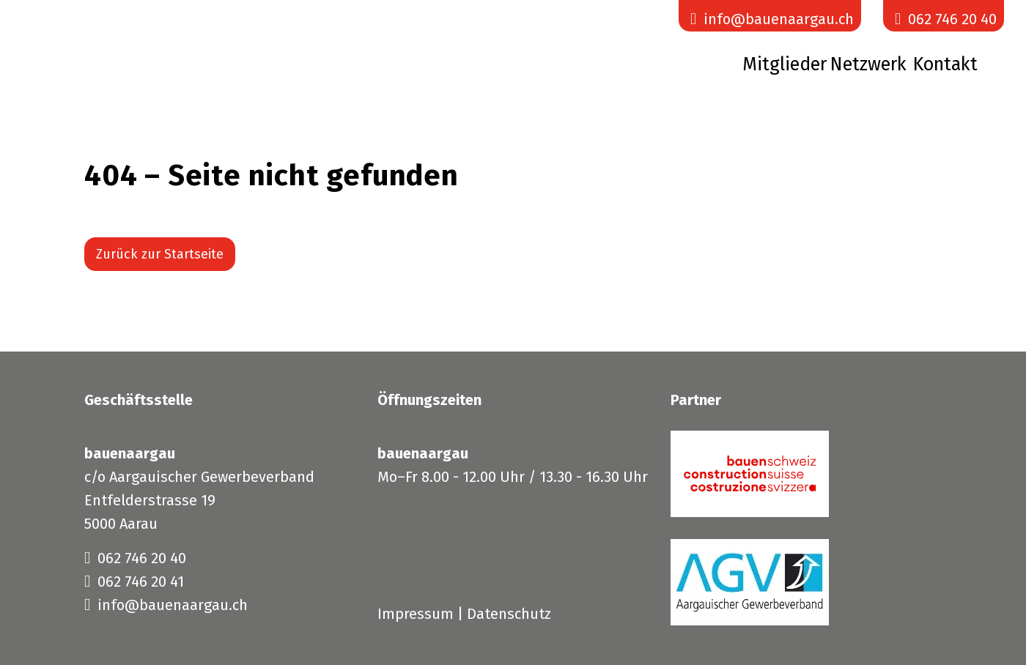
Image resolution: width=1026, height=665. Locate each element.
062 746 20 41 (134, 581)
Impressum (415, 614)
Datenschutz (509, 614)
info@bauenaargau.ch (166, 605)
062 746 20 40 (135, 558)
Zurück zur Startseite (160, 254)
